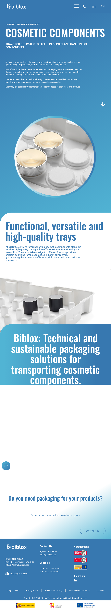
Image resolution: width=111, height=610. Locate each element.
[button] (77, 6)
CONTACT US (92, 531)
